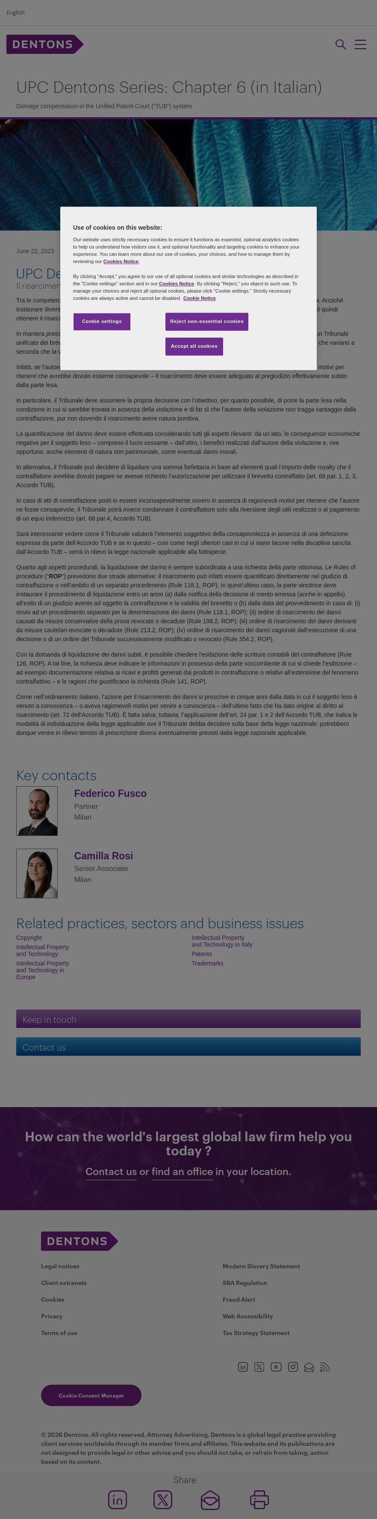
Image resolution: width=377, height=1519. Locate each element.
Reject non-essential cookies (207, 321)
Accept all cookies (194, 346)
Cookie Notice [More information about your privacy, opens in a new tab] (199, 298)
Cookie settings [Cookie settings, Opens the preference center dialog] (102, 321)
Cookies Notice (120, 261)
